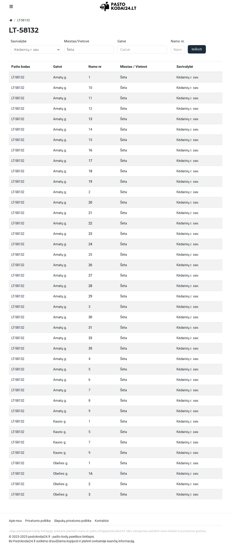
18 (90, 171)
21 (90, 213)
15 (90, 140)
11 (90, 98)
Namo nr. (178, 41)
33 (90, 338)
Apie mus (15, 521)
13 (90, 119)
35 (90, 348)
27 (90, 275)
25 (90, 255)
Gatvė (121, 41)
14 (90, 129)
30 (90, 317)
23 (90, 234)
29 (90, 296)
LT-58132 (17, 77)
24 (90, 244)
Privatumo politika (38, 521)
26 (90, 265)
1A (90, 474)
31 (90, 328)
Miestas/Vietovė (76, 41)
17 (90, 161)
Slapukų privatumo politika (72, 521)
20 (90, 202)
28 (90, 286)
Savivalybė (18, 41)
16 (90, 150)
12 (90, 109)
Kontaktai (102, 521)
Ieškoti (197, 49)
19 (90, 182)
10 (90, 88)
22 (90, 223)
